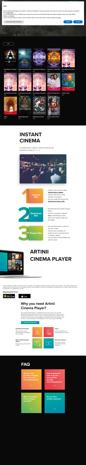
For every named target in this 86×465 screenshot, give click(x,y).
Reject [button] (68, 21)
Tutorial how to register (55, 192)
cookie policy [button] (10, 12)
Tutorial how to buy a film (56, 201)
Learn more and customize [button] (13, 21)
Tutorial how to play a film (30, 322)
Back (8, 43)
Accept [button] (78, 21)
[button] (81, 4)
